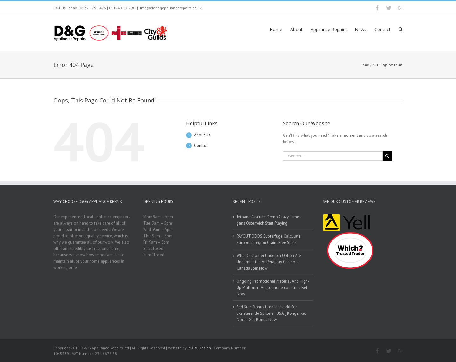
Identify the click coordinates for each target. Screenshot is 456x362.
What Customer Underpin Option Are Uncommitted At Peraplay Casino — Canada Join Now (269, 262)
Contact (201, 145)
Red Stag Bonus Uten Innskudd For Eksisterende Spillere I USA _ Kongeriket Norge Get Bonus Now (271, 313)
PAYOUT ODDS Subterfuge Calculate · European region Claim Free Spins (270, 239)
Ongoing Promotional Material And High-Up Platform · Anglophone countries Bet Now (273, 288)
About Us (202, 135)
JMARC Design (199, 348)
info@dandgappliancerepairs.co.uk (171, 7)
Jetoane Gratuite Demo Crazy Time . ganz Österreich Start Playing (269, 220)
